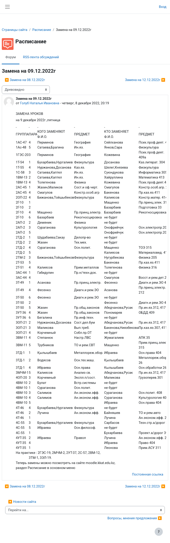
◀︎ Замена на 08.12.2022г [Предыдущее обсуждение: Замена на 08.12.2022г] (25, 80)
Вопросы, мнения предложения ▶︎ (134, 518)
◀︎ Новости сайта (22, 502)
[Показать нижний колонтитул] (159, 532)
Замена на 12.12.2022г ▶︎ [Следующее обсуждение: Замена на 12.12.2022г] (145, 80)
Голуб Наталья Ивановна (39, 103)
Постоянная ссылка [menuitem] (147, 474)
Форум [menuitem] (10, 57)
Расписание (41, 30)
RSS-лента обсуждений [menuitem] (41, 57)
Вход (162, 7)
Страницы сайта (14, 30)
